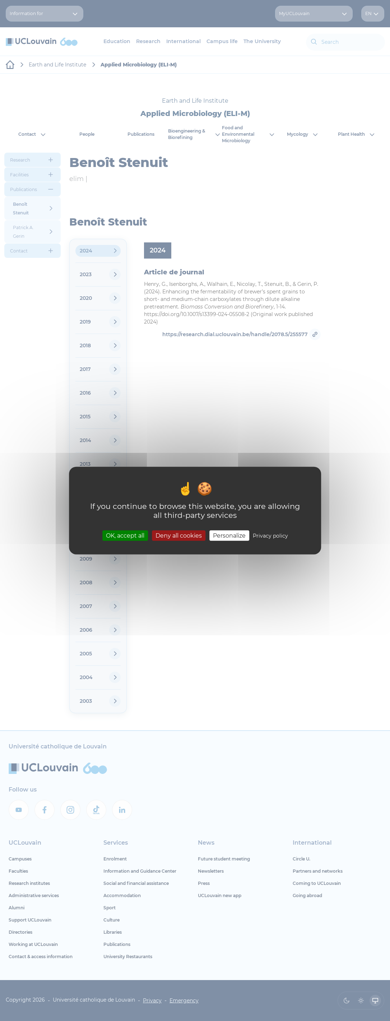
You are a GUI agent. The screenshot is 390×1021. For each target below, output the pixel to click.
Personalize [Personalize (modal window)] (229, 535)
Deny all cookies (178, 535)
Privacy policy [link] (270, 536)
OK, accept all (125, 535)
